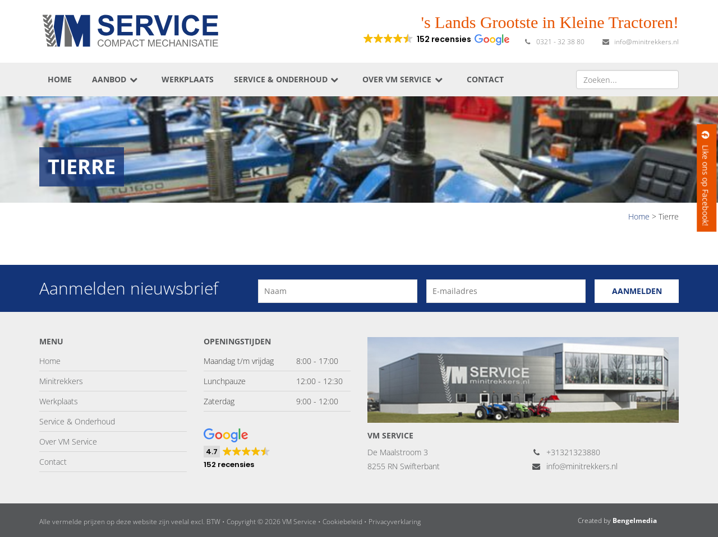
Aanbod (115, 79)
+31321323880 (566, 452)
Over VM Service (403, 79)
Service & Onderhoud (287, 79)
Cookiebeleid (342, 521)
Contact (485, 79)
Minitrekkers (61, 381)
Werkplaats (188, 79)
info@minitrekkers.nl (640, 41)
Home (60, 79)
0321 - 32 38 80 (553, 41)
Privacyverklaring (395, 521)
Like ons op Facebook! (705, 178)
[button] (435, 39)
